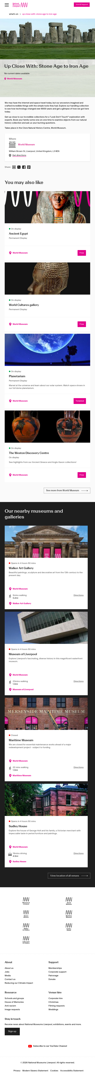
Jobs (7, 972)
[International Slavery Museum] (26, 914)
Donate (52, 979)
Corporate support (57, 972)
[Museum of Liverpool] (26, 901)
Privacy (16, 1071)
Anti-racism (10, 1006)
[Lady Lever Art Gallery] (26, 940)
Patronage (53, 976)
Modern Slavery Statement (35, 1071)
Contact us (10, 979)
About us (9, 968)
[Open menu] (7, 5)
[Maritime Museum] (69, 914)
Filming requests (56, 1006)
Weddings (53, 1009)
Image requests (12, 1009)
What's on (13, 14)
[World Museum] (69, 901)
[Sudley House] (69, 927)
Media (8, 976)
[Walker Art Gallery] (26, 927)
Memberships (55, 968)
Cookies (54, 1071)
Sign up (12, 1031)
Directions (79, 595)
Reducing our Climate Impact (19, 983)
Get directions (19, 155)
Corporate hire (55, 998)
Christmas (53, 1002)
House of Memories (14, 1002)
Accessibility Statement (71, 1071)
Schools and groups (14, 998)
